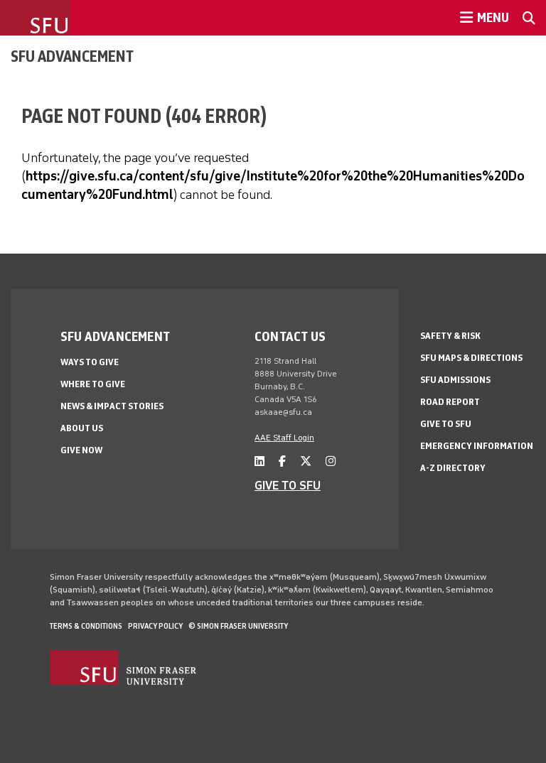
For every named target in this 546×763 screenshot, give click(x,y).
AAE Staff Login (284, 438)
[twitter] (305, 461)
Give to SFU (445, 424)
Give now (81, 450)
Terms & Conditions (86, 626)
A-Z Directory (453, 468)
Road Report (450, 402)
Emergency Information (476, 446)
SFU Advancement (72, 56)
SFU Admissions (455, 380)
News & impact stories (112, 406)
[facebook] (282, 461)
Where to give (92, 384)
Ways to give (89, 362)
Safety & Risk (450, 336)
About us (81, 428)
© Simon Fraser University (238, 626)
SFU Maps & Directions (471, 358)
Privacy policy (155, 626)
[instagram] (331, 461)
